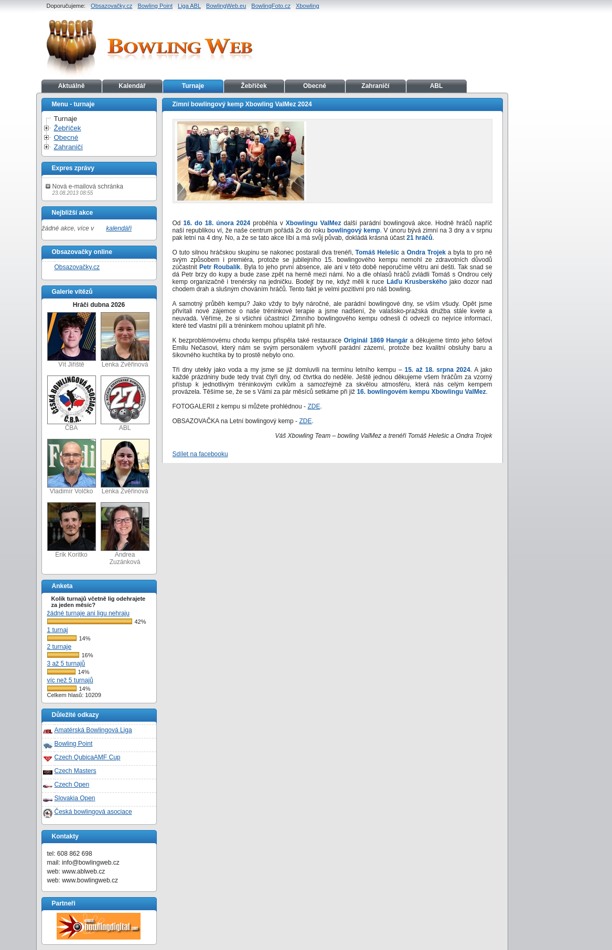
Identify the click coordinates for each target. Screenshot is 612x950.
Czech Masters (75, 771)
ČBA (71, 403)
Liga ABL (189, 6)
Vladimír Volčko (71, 467)
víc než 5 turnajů (70, 680)
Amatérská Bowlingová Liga (93, 730)
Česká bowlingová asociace (93, 811)
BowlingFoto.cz (271, 6)
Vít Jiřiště (71, 340)
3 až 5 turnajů (66, 663)
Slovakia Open (75, 798)
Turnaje (193, 86)
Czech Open (72, 784)
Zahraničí (375, 86)
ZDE (313, 406)
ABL (436, 86)
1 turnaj (57, 630)
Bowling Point (155, 6)
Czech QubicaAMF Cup (88, 757)
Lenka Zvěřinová (125, 340)
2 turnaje (59, 646)
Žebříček (253, 86)
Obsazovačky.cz (111, 6)
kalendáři (119, 228)
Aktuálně (71, 86)
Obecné (314, 86)
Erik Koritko (71, 530)
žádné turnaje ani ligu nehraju (88, 613)
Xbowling (307, 6)
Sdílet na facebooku (200, 454)
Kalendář (132, 86)
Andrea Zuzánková (125, 534)
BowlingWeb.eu (226, 6)
